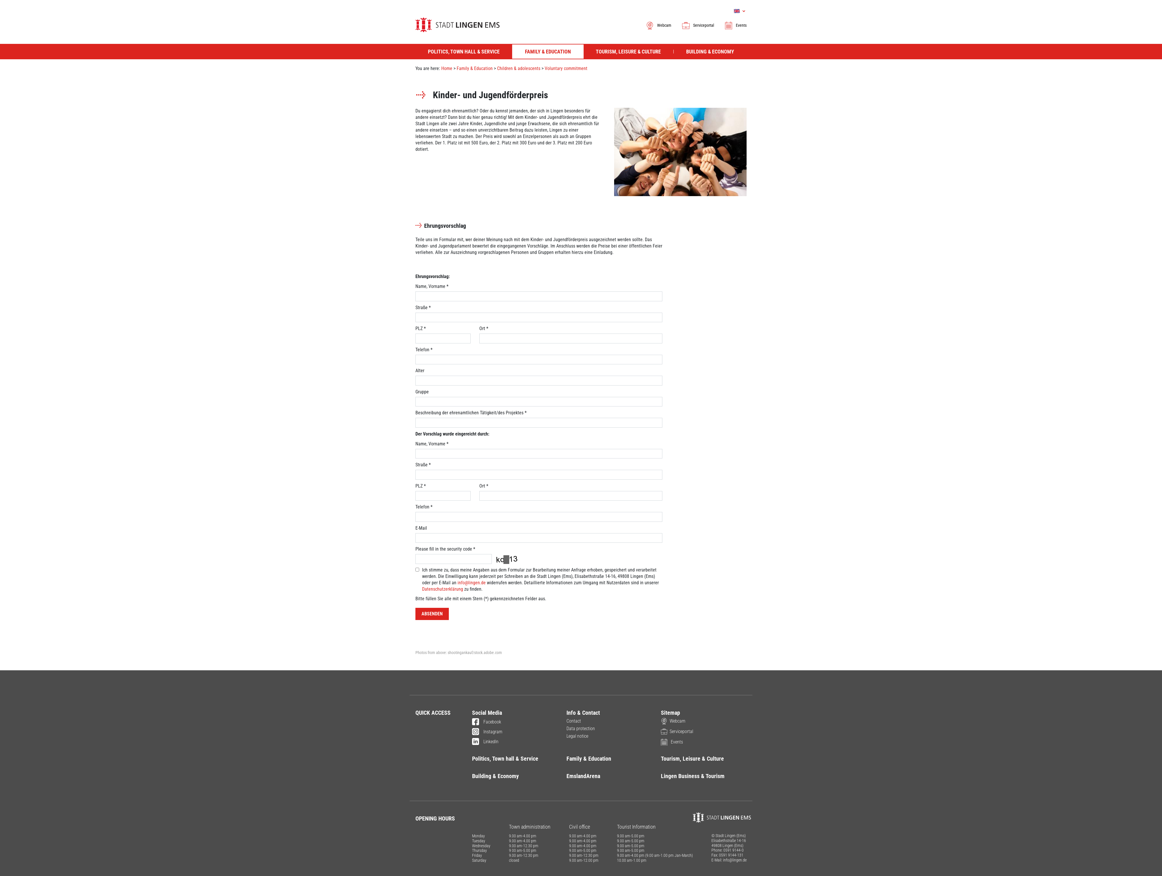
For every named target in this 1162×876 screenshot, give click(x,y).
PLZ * (420, 328)
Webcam (658, 25)
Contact (573, 721)
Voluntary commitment (566, 68)
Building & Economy (495, 776)
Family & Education (475, 68)
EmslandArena (583, 776)
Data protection (580, 728)
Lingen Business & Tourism (693, 776)
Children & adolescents (518, 68)
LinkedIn (485, 742)
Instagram (487, 732)
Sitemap (670, 712)
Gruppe (422, 392)
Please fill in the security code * (445, 549)
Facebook (486, 722)
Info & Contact (583, 712)
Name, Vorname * (432, 286)
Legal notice (577, 736)
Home (446, 68)
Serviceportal (698, 25)
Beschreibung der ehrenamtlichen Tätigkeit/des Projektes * (471, 412)
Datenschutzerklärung (442, 589)
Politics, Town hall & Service (505, 758)
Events (735, 25)
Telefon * (424, 349)
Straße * (423, 307)
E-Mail (421, 528)
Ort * (483, 328)
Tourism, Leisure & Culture (692, 758)
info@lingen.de (472, 582)
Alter (419, 370)
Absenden (432, 614)
